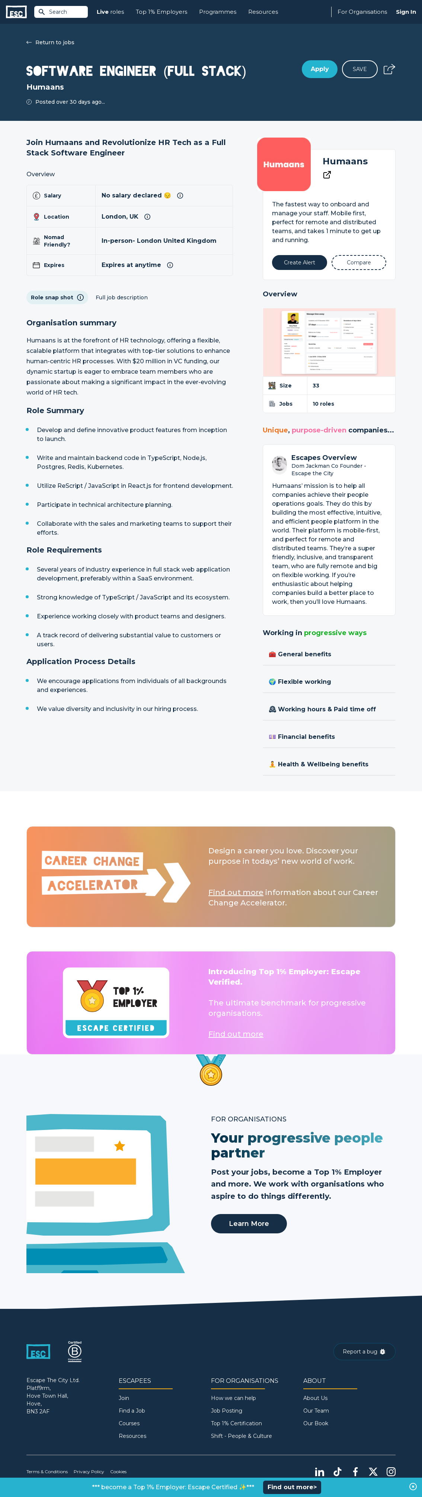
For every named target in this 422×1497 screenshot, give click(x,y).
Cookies (118, 1471)
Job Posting (226, 1410)
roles (110, 12)
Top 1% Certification (236, 1423)
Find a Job (132, 1410)
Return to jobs (50, 42)
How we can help (233, 1398)
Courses (129, 1423)
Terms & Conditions (47, 1471)
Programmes (217, 11)
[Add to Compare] (359, 262)
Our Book (315, 1423)
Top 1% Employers (161, 11)
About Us (315, 1398)
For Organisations (362, 11)
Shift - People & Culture (241, 1436)
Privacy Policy (89, 1471)
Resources (263, 11)
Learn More (249, 1224)
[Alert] (299, 262)
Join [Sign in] (124, 1398)
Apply (320, 69)
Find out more (235, 892)
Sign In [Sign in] (406, 11)
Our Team (316, 1410)
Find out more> (292, 1487)
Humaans (345, 161)
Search (52, 12)
